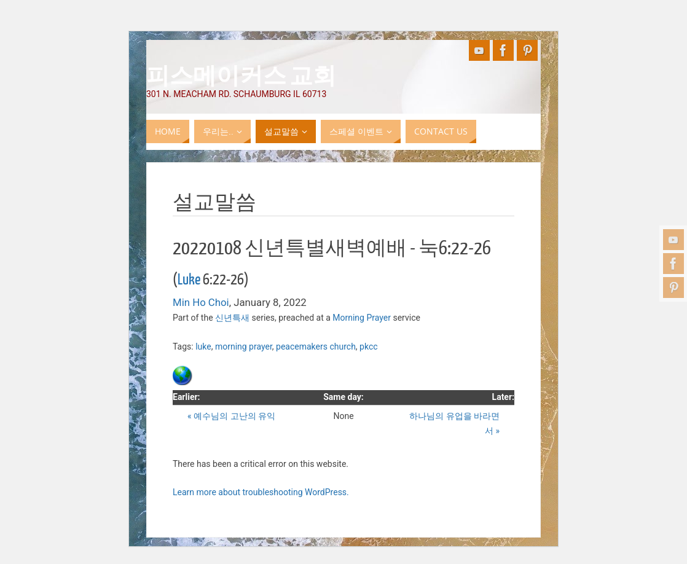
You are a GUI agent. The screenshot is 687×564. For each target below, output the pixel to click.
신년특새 (232, 318)
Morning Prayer (361, 318)
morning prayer (243, 346)
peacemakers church (316, 346)
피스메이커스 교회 (241, 74)
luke (203, 346)
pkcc (368, 346)
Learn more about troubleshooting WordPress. (261, 492)
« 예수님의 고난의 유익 (231, 416)
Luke (189, 279)
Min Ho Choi (201, 302)
